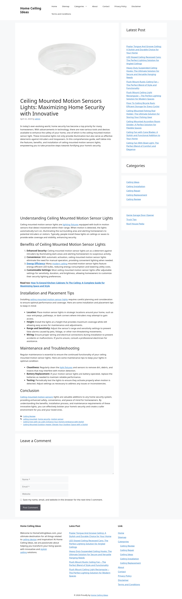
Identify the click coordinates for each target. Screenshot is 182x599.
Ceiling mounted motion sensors (36, 396)
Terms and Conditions (61, 14)
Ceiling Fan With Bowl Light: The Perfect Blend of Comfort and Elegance (142, 146)
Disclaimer (136, 6)
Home (54, 6)
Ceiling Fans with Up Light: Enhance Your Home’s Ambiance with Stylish (53, 422)
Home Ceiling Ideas (30, 10)
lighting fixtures (70, 224)
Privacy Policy (121, 6)
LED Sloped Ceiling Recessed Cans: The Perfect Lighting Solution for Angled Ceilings (143, 60)
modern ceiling (59, 263)
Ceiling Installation (135, 186)
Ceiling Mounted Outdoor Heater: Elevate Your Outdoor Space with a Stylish (55, 424)
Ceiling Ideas (132, 182)
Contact (106, 6)
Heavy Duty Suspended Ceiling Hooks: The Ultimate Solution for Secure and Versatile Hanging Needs (90, 554)
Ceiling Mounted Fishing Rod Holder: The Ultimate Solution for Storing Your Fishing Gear (143, 114)
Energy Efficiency (36, 263)
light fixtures (66, 367)
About (95, 6)
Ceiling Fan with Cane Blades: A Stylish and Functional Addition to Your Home (143, 135)
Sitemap (65, 6)
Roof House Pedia (135, 223)
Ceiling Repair (133, 190)
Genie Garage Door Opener (140, 215)
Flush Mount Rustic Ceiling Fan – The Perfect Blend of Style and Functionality (142, 85)
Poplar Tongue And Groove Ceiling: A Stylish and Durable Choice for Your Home (144, 49)
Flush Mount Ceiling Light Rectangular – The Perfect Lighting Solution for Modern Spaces (143, 95)
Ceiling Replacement (136, 194)
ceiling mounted (30, 419)
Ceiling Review (29, 416)
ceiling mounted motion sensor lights (49, 299)
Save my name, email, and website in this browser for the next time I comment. (63, 499)
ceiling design (30, 539)
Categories (82, 6)
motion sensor (57, 419)
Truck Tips (131, 219)
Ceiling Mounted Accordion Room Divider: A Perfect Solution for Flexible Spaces (143, 124)
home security (44, 419)
